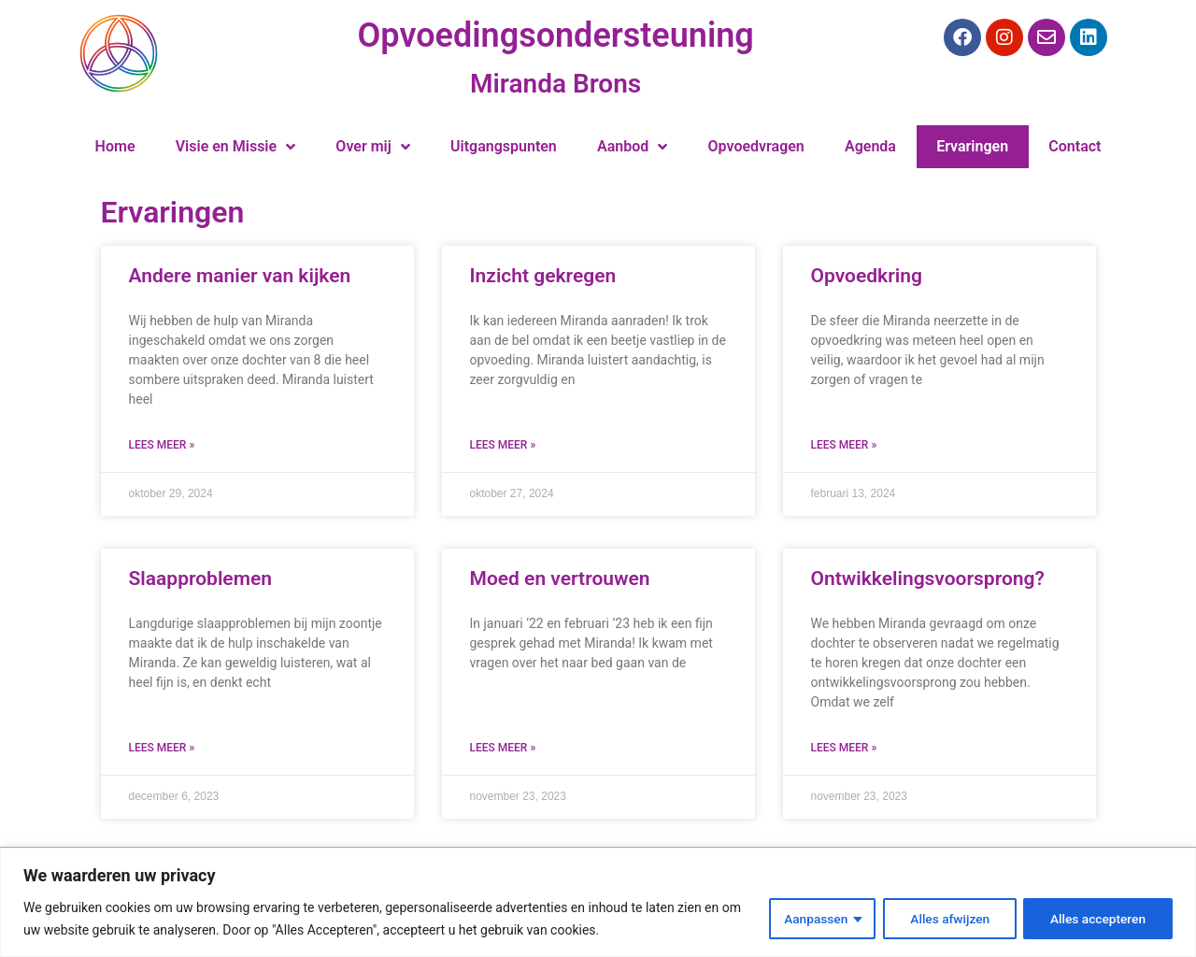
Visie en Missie (235, 147)
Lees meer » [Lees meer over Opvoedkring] (844, 444)
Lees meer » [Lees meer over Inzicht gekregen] (503, 444)
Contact (1074, 146)
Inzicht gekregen (543, 275)
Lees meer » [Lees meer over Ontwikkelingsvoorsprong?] (844, 747)
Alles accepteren (1097, 918)
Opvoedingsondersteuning (556, 35)
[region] (598, 902)
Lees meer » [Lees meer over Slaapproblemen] (162, 747)
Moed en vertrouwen (560, 578)
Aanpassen (810, 918)
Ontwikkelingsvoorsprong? (928, 578)
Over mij (372, 147)
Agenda (870, 146)
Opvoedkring (866, 275)
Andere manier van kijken (240, 275)
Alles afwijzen (946, 918)
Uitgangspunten (503, 146)
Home (115, 146)
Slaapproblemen (200, 578)
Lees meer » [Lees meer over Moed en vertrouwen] (503, 747)
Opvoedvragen (756, 146)
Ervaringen (972, 146)
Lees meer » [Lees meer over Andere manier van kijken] (162, 444)
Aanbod (632, 147)
